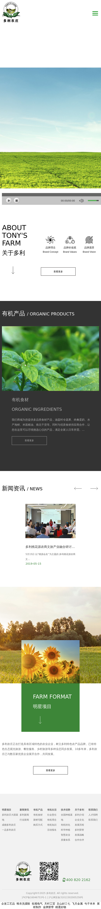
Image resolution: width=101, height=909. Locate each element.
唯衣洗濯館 (23, 903)
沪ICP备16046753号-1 (34, 897)
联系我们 (93, 819)
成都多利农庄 (9, 824)
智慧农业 (65, 835)
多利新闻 (24, 814)
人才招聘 (93, 814)
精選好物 (60, 907)
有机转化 (65, 824)
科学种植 (65, 830)
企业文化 (79, 819)
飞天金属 (77, 903)
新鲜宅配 (38, 819)
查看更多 (58, 271)
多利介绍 (79, 814)
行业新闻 (24, 819)
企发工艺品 (8, 903)
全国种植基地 (66, 817)
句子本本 (89, 903)
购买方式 (38, 824)
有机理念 (51, 819)
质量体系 (65, 840)
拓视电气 (37, 903)
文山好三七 (63, 903)
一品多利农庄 (9, 830)
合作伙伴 (79, 840)
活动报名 (51, 830)
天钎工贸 (49, 903)
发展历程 (79, 824)
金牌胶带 (48, 907)
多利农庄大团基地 (10, 817)
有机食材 (38, 814)
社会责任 (51, 814)
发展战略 (79, 835)
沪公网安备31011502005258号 (66, 897)
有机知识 (51, 824)
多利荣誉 (79, 830)
